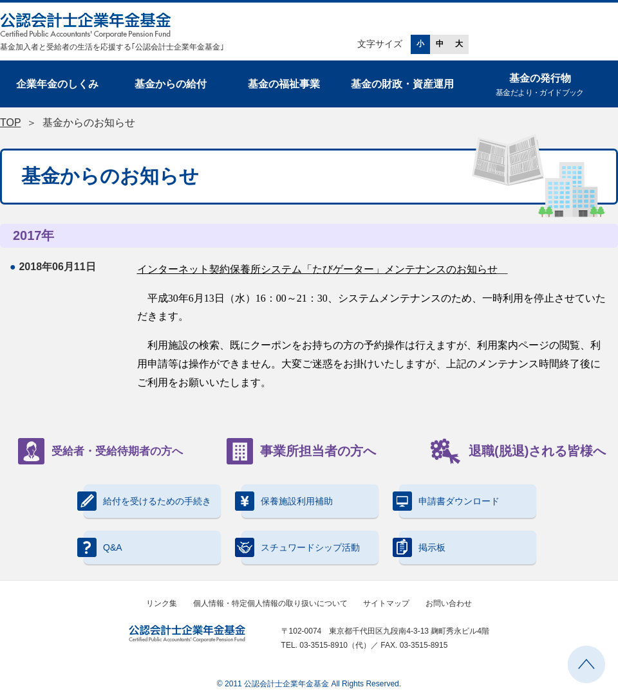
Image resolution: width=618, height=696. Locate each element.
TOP (10, 122)
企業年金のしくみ (57, 83)
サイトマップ (386, 603)
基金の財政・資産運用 (402, 83)
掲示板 (422, 547)
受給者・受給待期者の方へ (100, 451)
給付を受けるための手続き (147, 501)
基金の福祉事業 (284, 83)
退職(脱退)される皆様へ (518, 451)
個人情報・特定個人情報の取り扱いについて (270, 603)
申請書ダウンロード (449, 501)
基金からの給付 (171, 83)
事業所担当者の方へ (301, 451)
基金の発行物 (539, 86)
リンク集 (161, 603)
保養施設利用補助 (287, 501)
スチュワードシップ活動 (300, 547)
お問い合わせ (449, 603)
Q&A (103, 547)
